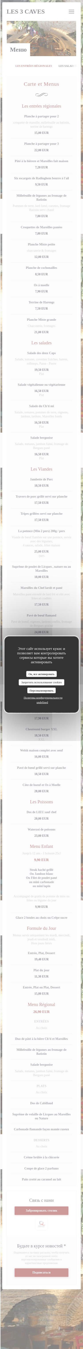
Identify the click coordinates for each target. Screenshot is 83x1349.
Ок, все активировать (41, 674)
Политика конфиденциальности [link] (43, 697)
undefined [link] (42, 702)
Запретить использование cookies (41, 682)
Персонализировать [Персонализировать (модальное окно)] (41, 690)
